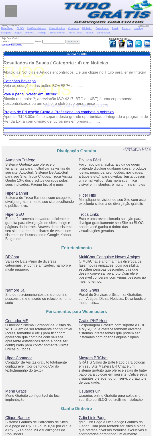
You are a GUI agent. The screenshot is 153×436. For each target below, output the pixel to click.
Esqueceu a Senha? (12, 44)
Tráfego (42, 32)
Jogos (18, 32)
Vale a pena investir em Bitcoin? (31, 94)
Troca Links (75, 32)
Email (115, 28)
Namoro (29, 32)
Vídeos (90, 32)
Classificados (57, 28)
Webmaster (103, 32)
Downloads (102, 28)
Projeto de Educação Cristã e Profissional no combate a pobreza (59, 112)
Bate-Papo (7, 28)
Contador (73, 28)
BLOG (20, 28)
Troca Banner (57, 32)
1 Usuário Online (143, 26)
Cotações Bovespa (20, 81)
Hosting (138, 28)
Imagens (6, 32)
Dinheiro (87, 28)
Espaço (126, 28)
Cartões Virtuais (36, 28)
